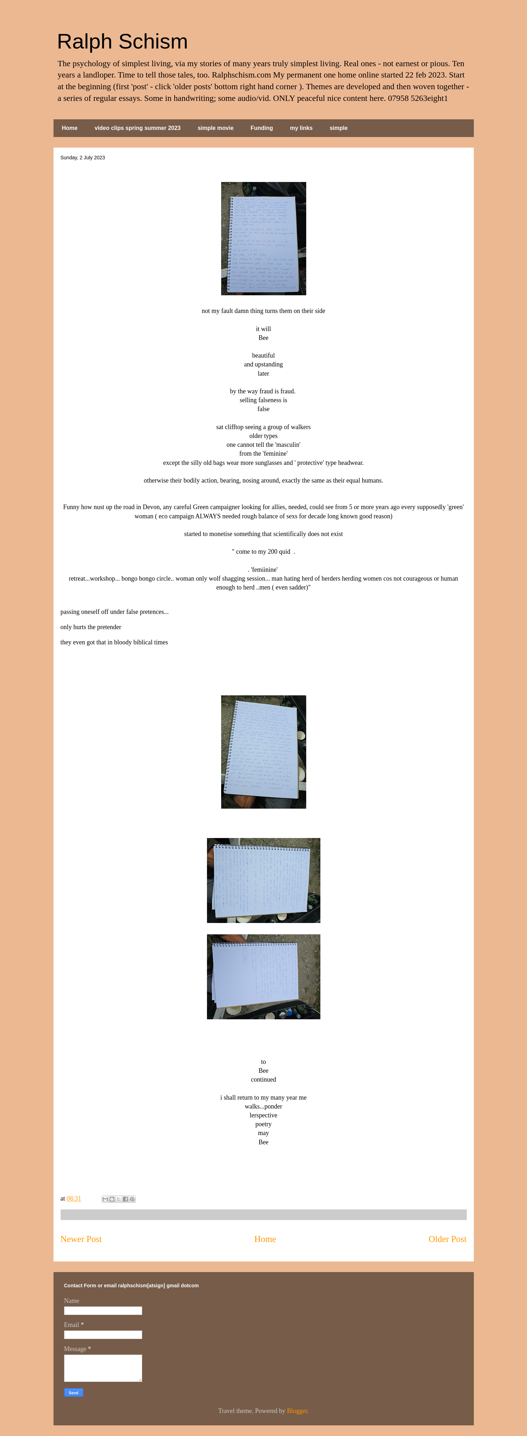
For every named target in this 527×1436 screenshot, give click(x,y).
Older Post (447, 1239)
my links (301, 128)
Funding (262, 128)
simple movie (216, 128)
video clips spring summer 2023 (138, 128)
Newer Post (81, 1239)
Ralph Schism (122, 41)
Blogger (297, 1410)
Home (70, 128)
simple (339, 128)
